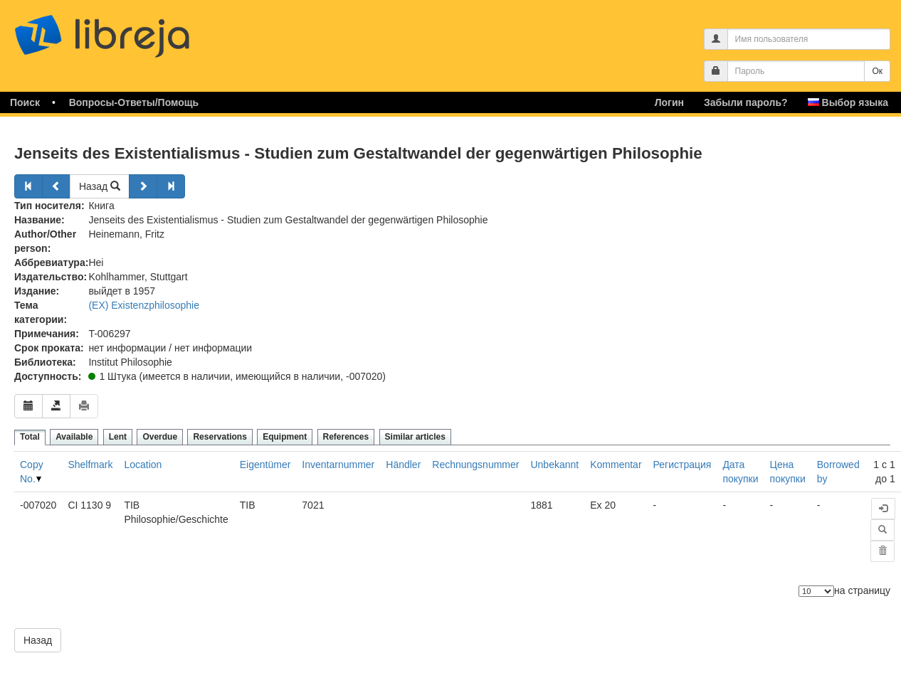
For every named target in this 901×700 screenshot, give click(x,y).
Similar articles (415, 437)
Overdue (159, 437)
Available (74, 437)
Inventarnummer (338, 464)
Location (143, 464)
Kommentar (615, 464)
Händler (403, 464)
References (346, 437)
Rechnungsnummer (475, 464)
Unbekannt (554, 464)
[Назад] (28, 186)
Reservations (219, 437)
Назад (99, 186)
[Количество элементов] (816, 591)
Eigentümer (265, 464)
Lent (118, 437)
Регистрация (682, 464)
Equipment (285, 437)
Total (30, 437)
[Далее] (143, 186)
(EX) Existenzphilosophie (143, 305)
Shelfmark (90, 464)
